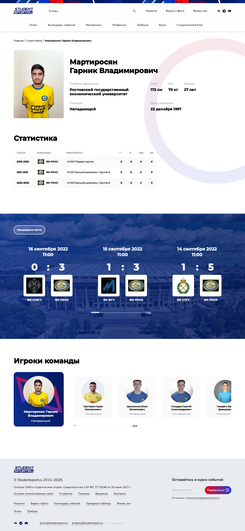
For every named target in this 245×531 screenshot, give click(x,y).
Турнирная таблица (98, 503)
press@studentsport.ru (54, 523)
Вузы (162, 25)
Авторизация (222, 25)
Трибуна (142, 25)
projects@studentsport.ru (87, 523)
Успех (33, 25)
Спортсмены (34, 40)
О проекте (66, 494)
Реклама (84, 494)
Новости (151, 11)
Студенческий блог (190, 25)
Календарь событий (61, 25)
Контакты (120, 494)
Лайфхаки (119, 25)
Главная (19, 40)
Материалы (94, 25)
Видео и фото (175, 11)
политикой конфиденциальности (203, 498)
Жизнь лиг (200, 11)
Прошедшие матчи (29, 229)
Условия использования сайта (33, 494)
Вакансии (101, 494)
